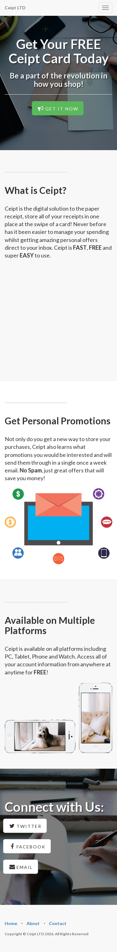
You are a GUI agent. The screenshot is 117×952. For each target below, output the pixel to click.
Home (11, 923)
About (33, 923)
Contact (57, 923)
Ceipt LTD (15, 7)
